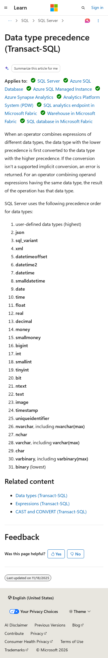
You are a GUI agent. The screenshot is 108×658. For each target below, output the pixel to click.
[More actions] (98, 20)
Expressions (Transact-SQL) (43, 503)
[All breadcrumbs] (10, 20)
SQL (25, 20)
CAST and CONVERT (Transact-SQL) (51, 511)
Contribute (14, 633)
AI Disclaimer (16, 625)
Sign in (97, 7)
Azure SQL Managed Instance (62, 89)
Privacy (37, 633)
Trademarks (15, 650)
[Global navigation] (6, 8)
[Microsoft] (54, 8)
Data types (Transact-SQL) (41, 495)
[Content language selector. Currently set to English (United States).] (31, 597)
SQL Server (48, 20)
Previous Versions (50, 625)
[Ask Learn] (87, 20)
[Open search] (83, 8)
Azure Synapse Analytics (29, 97)
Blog (76, 625)
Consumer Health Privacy (27, 641)
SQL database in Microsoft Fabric (60, 121)
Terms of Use (71, 641)
